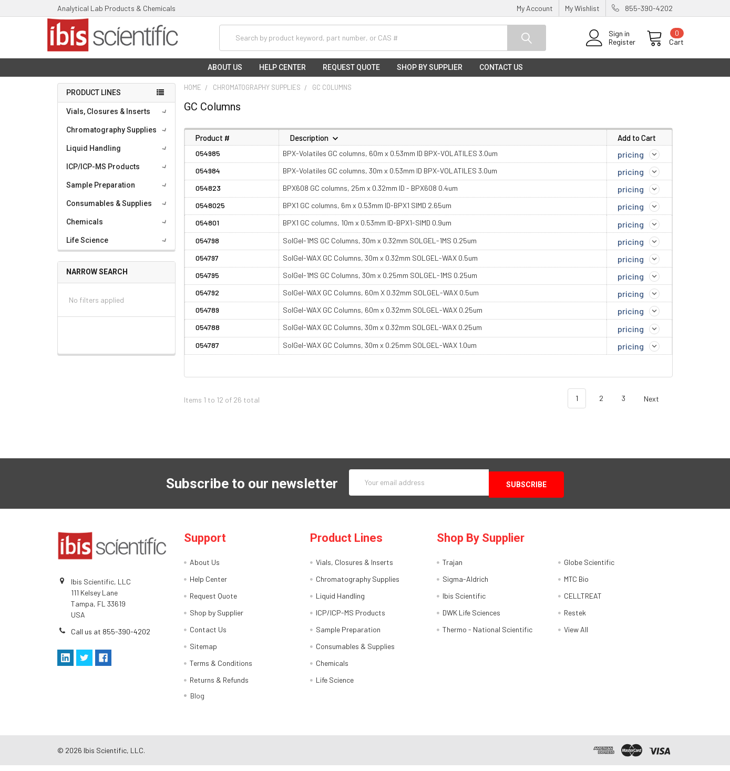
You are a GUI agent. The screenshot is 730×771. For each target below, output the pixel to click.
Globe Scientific (589, 567)
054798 (207, 248)
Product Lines (93, 101)
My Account (535, 8)
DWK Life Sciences (471, 618)
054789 (207, 318)
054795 (207, 283)
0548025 (210, 213)
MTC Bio (576, 584)
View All (576, 635)
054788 (208, 335)
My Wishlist (582, 8)
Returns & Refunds (219, 685)
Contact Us (501, 75)
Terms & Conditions (221, 668)
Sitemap (203, 651)
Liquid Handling (118, 156)
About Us (225, 75)
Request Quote (351, 75)
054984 (208, 178)
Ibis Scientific (464, 601)
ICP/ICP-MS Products (118, 175)
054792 (207, 300)
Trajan (452, 567)
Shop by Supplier (429, 75)
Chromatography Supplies (118, 138)
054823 (208, 196)
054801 (207, 231)
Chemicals (118, 230)
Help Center (282, 75)
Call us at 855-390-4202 (110, 637)
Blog (197, 701)
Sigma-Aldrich (465, 584)
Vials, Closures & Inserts (118, 120)
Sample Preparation (118, 193)
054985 (208, 161)
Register (611, 47)
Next (657, 407)
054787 (207, 352)
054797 (207, 266)
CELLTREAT (583, 601)
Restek (575, 618)
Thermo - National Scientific (487, 635)
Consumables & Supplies (118, 212)
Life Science (118, 248)
